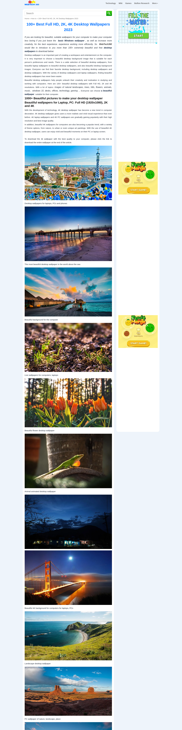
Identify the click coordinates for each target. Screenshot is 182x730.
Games (128, 3)
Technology (111, 3)
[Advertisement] (138, 61)
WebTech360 (105, 44)
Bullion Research (141, 3)
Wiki (120, 3)
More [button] (155, 3)
